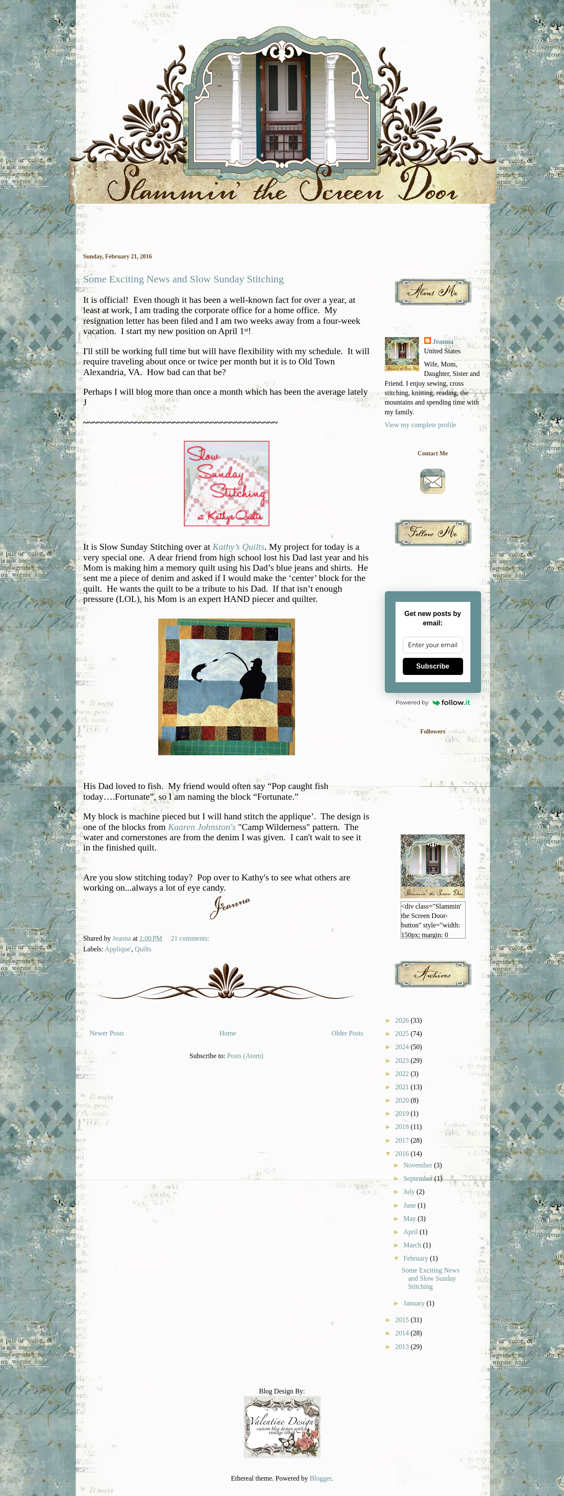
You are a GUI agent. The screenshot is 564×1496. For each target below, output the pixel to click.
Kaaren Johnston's (202, 827)
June (410, 1205)
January (414, 1303)
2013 (402, 1346)
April (411, 1231)
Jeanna (443, 341)
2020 (402, 1100)
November (418, 1165)
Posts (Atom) (245, 1055)
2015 (402, 1319)
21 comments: (191, 938)
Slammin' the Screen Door (87, 36)
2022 (402, 1073)
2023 (402, 1060)
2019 (402, 1113)
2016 (402, 1153)
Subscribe (432, 666)
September (418, 1178)
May (410, 1218)
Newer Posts (107, 1033)
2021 (402, 1087)
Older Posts (347, 1033)
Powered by (433, 702)
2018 (402, 1126)
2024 (402, 1046)
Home (227, 1033)
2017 (402, 1140)
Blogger (320, 1478)
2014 (402, 1333)
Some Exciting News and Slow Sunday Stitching (183, 279)
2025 (402, 1033)
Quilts (143, 949)
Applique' (118, 949)
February (416, 1258)
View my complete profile (420, 424)
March (413, 1245)
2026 (402, 1020)
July (409, 1191)
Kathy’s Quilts (238, 547)
